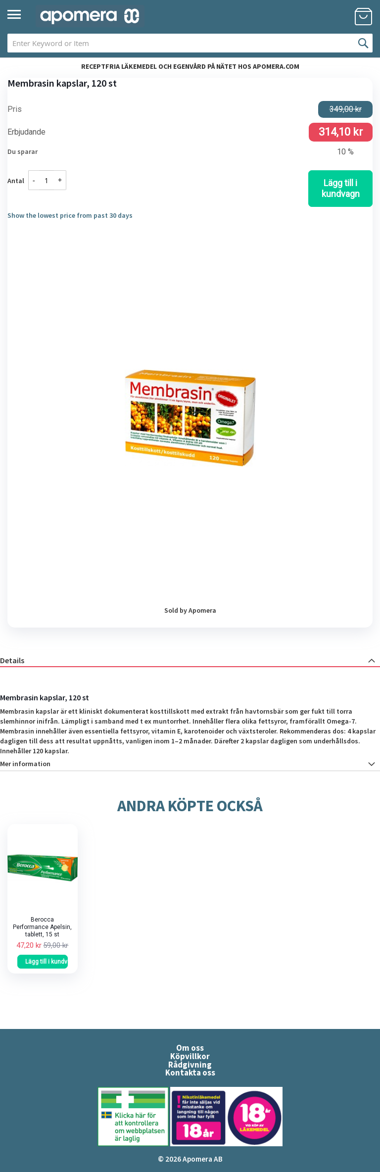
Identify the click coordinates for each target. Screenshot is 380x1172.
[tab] (190, 659)
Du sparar (22, 151)
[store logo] (90, 16)
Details (12, 660)
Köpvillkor (190, 1056)
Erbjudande (26, 132)
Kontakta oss (190, 1072)
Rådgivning (190, 1064)
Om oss (190, 1047)
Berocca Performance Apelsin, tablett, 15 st (42, 927)
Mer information (25, 763)
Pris (14, 109)
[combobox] (190, 43)
